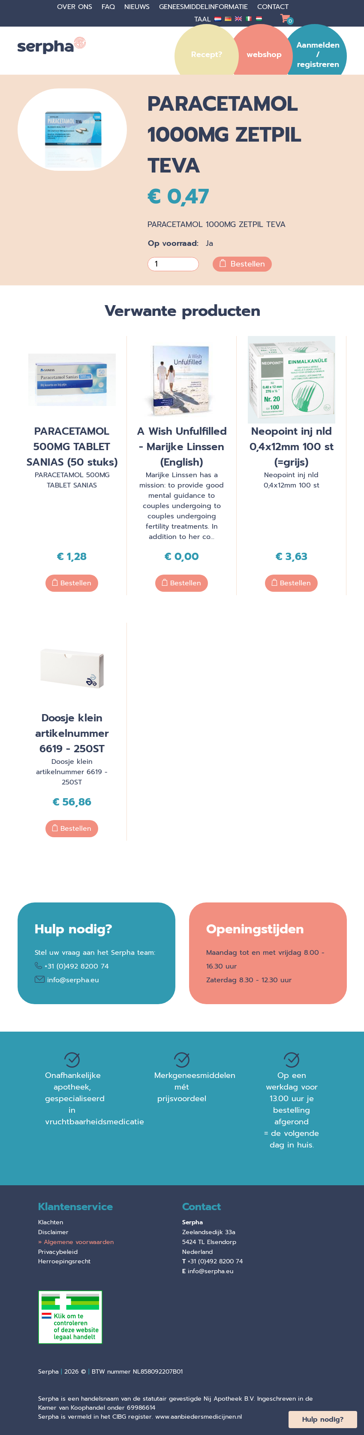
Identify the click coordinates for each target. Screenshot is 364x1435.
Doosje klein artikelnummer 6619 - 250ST (72, 733)
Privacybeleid (58, 1251)
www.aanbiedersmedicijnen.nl (198, 1416)
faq (109, 7)
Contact (273, 7)
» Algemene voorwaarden (76, 1242)
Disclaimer (53, 1232)
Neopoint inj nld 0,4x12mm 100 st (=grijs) (292, 447)
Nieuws (138, 7)
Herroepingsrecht (64, 1261)
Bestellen (242, 264)
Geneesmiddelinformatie (204, 7)
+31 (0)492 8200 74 (77, 966)
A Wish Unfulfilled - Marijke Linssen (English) (182, 447)
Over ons (76, 7)
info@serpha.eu (73, 980)
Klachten (50, 1222)
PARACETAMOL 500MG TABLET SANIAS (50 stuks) (72, 447)
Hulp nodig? (322, 1419)
